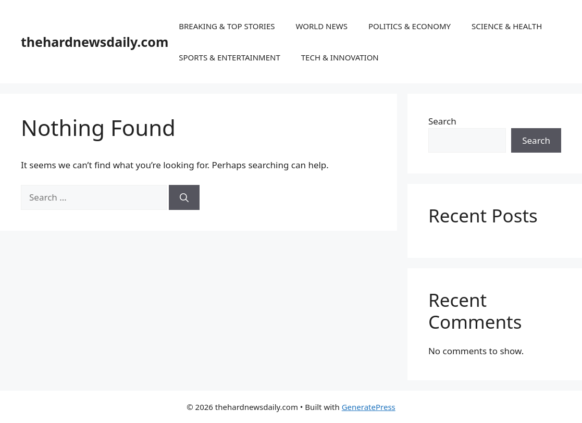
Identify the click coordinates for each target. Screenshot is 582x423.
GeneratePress (368, 407)
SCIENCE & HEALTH (507, 26)
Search (442, 121)
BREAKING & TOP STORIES (227, 26)
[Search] (184, 197)
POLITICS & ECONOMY (409, 26)
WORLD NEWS (321, 26)
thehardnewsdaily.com (94, 42)
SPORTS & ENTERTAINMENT (229, 57)
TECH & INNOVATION (340, 57)
